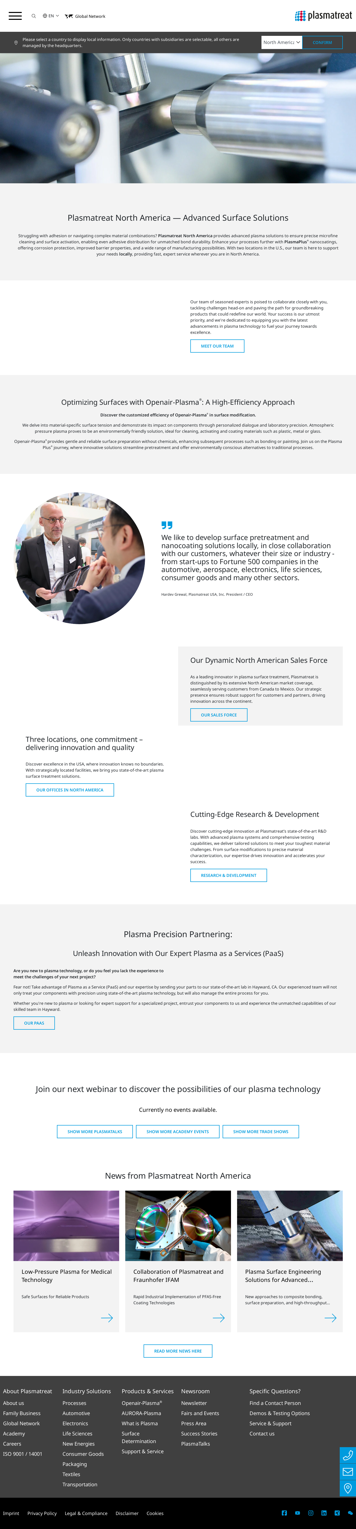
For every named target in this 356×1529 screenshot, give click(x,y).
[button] (33, 16)
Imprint (11, 1513)
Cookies (155, 1513)
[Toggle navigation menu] (15, 16)
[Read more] (107, 1318)
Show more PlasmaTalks (95, 1131)
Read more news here (178, 1351)
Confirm (322, 42)
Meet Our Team (217, 346)
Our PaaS (34, 1023)
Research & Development (228, 875)
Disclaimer (127, 1513)
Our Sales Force (219, 715)
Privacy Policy (42, 1513)
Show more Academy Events (178, 1131)
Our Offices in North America (69, 790)
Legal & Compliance (86, 1513)
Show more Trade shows (260, 1131)
